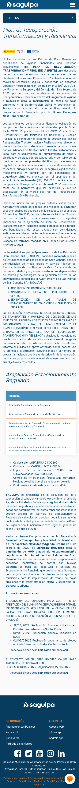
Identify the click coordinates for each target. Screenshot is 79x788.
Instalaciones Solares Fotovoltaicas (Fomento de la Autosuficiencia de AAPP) (37, 437)
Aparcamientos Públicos (21, 726)
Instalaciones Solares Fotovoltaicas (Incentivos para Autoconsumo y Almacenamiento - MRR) (37, 449)
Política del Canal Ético (46, 781)
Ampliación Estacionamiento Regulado (30, 405)
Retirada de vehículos (19, 743)
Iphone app (55, 732)
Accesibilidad (53, 778)
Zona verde (13, 738)
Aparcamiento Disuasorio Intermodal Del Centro (35, 414)
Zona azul (12, 732)
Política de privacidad (15, 778)
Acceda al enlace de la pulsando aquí (39, 650)
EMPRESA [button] (39, 18)
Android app (56, 738)
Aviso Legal (36, 778)
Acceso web (56, 726)
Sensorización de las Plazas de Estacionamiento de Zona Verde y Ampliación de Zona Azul (39, 425)
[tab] (39, 18)
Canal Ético (25, 781)
